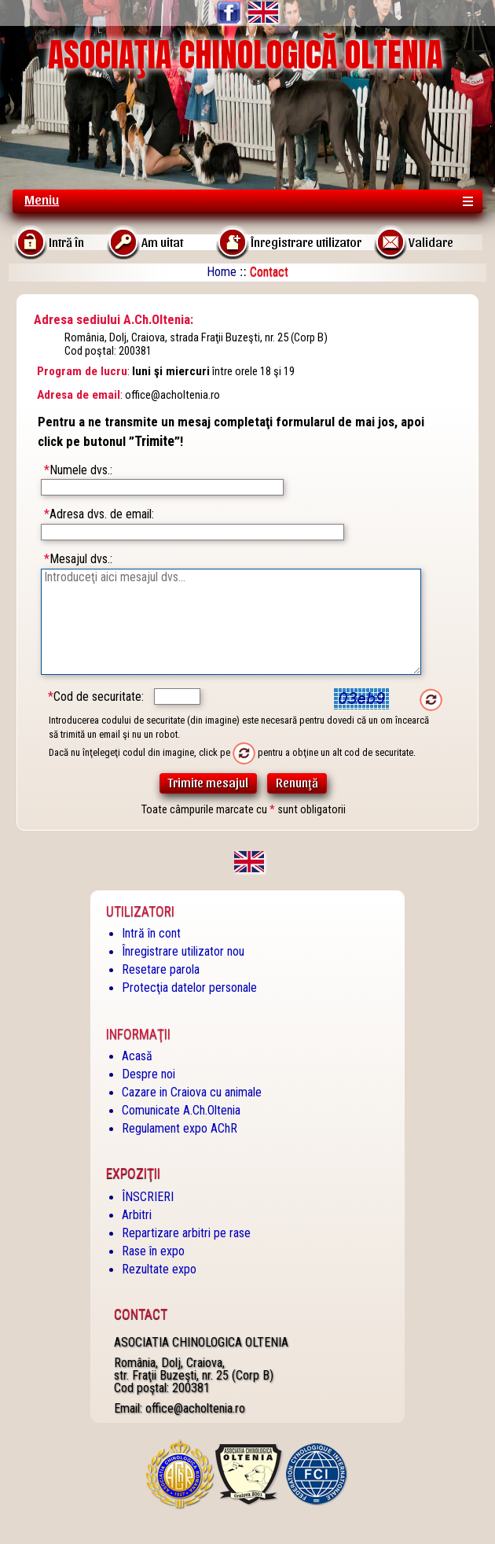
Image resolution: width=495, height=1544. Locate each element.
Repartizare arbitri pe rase (186, 1232)
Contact (140, 1314)
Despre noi (148, 1074)
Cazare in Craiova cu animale (192, 1092)
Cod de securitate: (96, 696)
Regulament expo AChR (179, 1128)
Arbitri (137, 1214)
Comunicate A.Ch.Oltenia (181, 1110)
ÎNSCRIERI (148, 1196)
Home (221, 271)
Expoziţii (133, 1173)
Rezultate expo (159, 1269)
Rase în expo (153, 1251)
